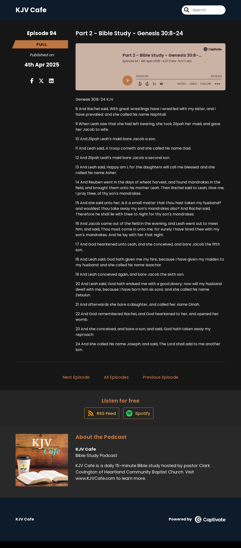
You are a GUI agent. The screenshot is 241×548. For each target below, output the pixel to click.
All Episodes (116, 380)
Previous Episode (160, 380)
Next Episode (76, 380)
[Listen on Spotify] (138, 420)
